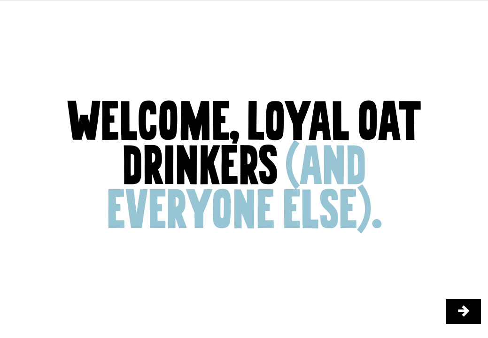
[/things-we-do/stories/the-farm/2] (463, 311)
